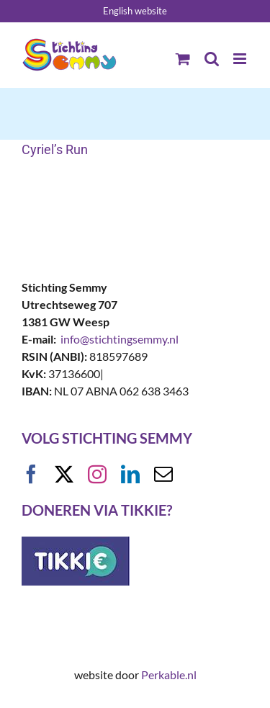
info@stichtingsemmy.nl (119, 339)
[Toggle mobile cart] (183, 58)
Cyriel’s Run (55, 149)
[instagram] (97, 474)
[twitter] (64, 474)
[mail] (163, 474)
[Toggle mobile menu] (240, 58)
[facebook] (31, 474)
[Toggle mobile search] (211, 58)
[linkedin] (130, 474)
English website (135, 11)
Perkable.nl (169, 674)
